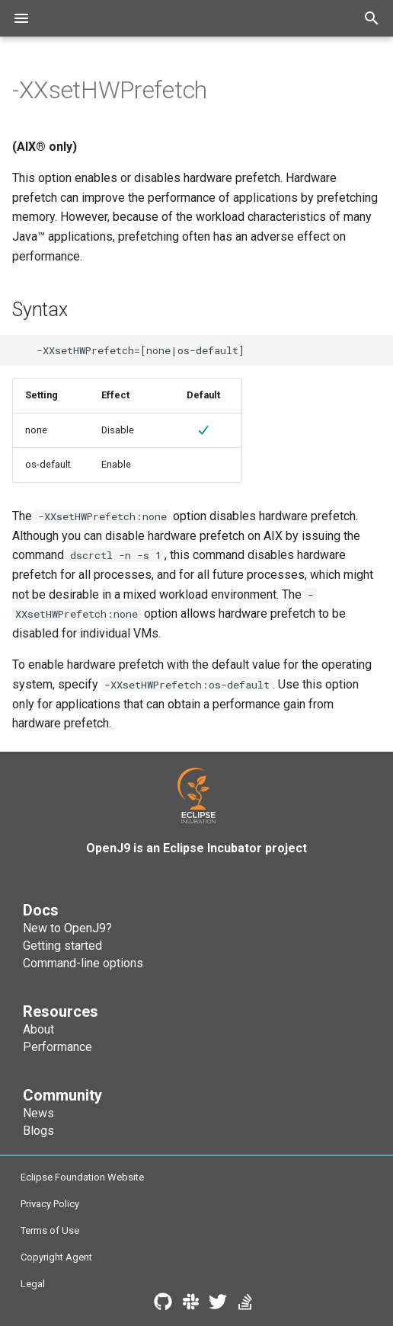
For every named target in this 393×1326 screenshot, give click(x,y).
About (38, 1029)
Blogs (38, 1130)
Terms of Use (50, 1230)
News (38, 1113)
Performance (57, 1047)
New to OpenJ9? (67, 928)
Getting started (62, 945)
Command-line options (83, 963)
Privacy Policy (50, 1203)
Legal (33, 1283)
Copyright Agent (56, 1257)
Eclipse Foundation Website (82, 1177)
